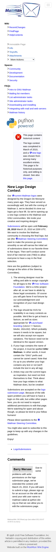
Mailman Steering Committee (32, 239)
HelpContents (16, 35)
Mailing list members (19, 93)
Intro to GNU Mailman (20, 89)
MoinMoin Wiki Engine (38, 547)
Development (15, 72)
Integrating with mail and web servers (27, 108)
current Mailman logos (25, 195)
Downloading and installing (22, 105)
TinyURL (13, 52)
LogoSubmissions (22, 449)
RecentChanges (17, 27)
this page (27, 178)
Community (15, 69)
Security (13, 80)
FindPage (14, 31)
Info (11, 48)
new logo (36, 152)
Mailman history (17, 112)
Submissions (13, 226)
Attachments (15, 55)
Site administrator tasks (21, 101)
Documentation (16, 76)
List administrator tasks (20, 97)
